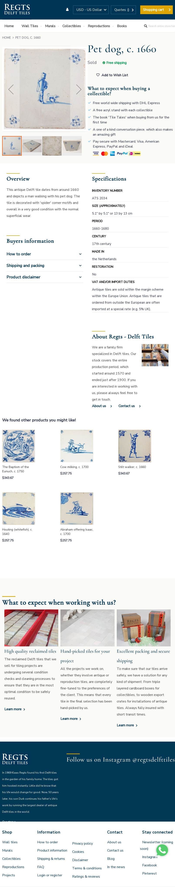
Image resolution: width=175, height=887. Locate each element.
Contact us (126, 406)
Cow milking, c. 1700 (74, 467)
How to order (19, 254)
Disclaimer (80, 860)
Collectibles (11, 858)
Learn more (13, 709)
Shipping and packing (25, 265)
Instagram (149, 857)
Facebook (149, 865)
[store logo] (17, 10)
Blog (111, 858)
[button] (90, 10)
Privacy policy (82, 843)
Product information (52, 850)
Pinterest (149, 873)
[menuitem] (10, 26)
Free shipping (116, 62)
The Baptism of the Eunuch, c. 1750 (15, 469)
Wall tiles (10, 842)
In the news (116, 867)
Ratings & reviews (86, 876)
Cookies (78, 851)
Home (6, 38)
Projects (8, 875)
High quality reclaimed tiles (30, 651)
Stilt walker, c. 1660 (132, 467)
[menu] (87, 26)
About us (99, 406)
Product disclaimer (23, 277)
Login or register (49, 875)
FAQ (40, 867)
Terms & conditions (87, 868)
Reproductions (13, 867)
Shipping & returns (51, 858)
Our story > (9, 822)
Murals (7, 850)
